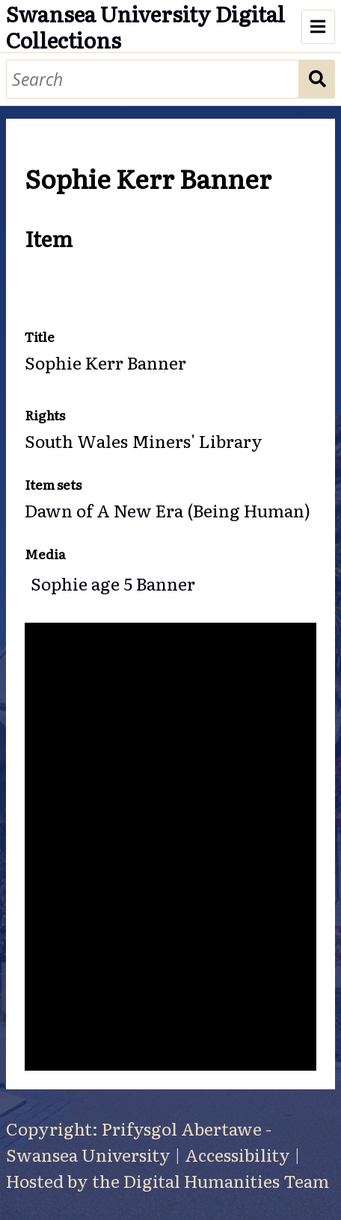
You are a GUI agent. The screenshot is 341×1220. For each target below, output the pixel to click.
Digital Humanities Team (226, 1180)
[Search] (152, 79)
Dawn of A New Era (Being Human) (167, 510)
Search (317, 79)
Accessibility (237, 1154)
